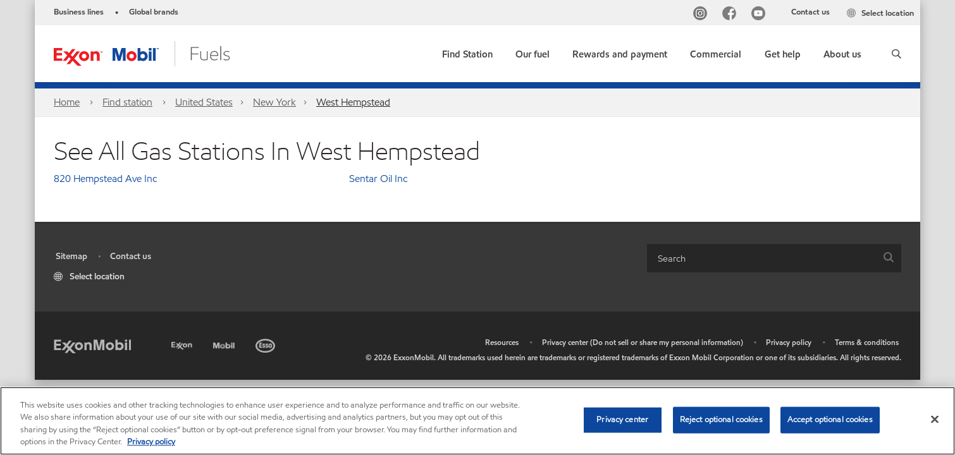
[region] (477, 421)
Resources (502, 342)
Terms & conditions (867, 342)
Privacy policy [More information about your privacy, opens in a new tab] (151, 441)
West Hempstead (353, 102)
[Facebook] (731, 14)
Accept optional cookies (830, 419)
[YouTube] (760, 14)
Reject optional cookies (721, 419)
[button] (896, 53)
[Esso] (267, 343)
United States (204, 102)
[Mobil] (225, 343)
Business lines (79, 12)
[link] (467, 51)
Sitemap (71, 256)
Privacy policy (788, 342)
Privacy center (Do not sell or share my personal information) (642, 342)
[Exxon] (183, 343)
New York (274, 102)
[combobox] (774, 258)
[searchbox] (761, 258)
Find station (127, 102)
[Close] (935, 419)
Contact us (810, 12)
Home (67, 102)
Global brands (153, 12)
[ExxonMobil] (92, 345)
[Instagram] (702, 14)
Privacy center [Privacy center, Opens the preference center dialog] (622, 419)
